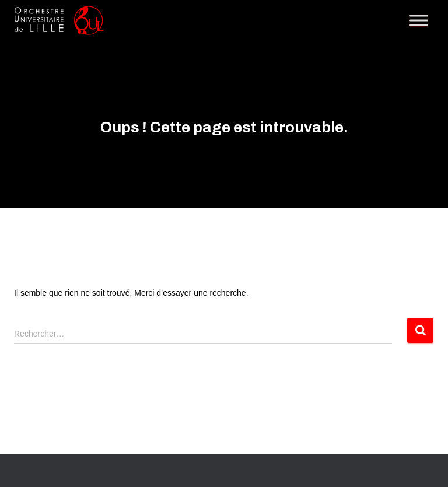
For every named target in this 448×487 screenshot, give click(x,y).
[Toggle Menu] (419, 20)
